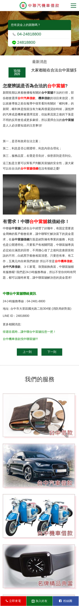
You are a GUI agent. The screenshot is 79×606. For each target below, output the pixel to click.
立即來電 (13, 600)
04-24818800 (26, 34)
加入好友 (39, 601)
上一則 (27, 351)
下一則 (51, 351)
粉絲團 (65, 600)
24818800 (23, 42)
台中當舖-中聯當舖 (39, 5)
